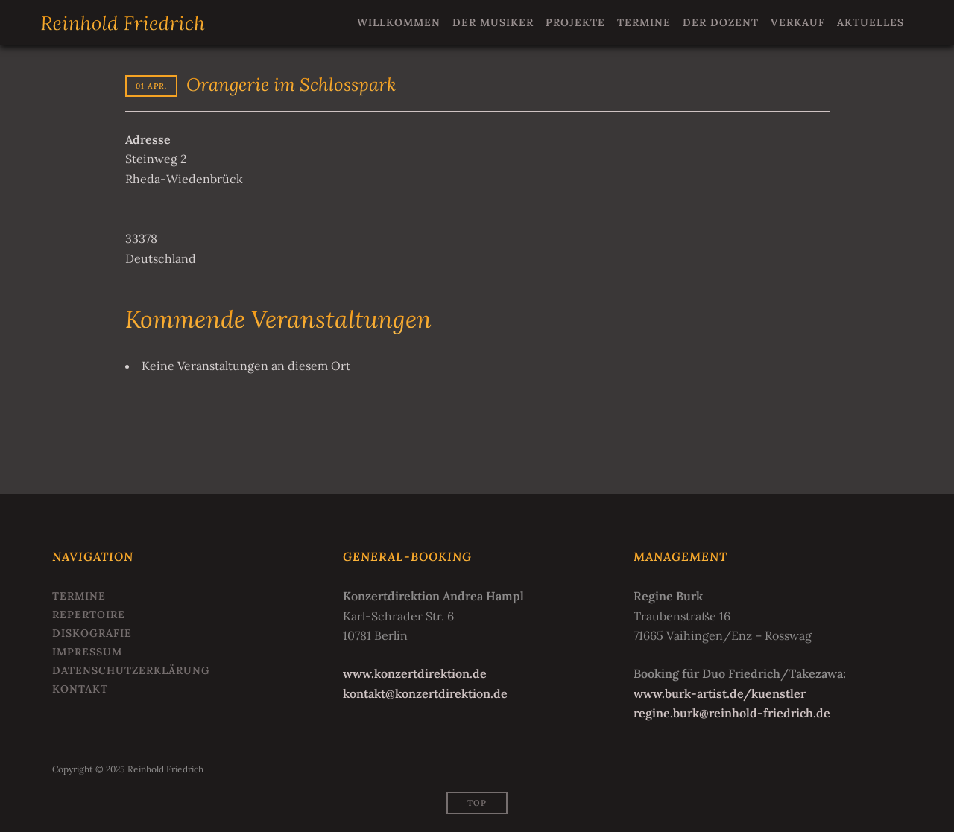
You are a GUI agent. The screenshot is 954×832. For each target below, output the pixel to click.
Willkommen (398, 22)
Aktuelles (870, 22)
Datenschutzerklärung (131, 670)
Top (477, 803)
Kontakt (80, 689)
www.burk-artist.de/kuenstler (720, 693)
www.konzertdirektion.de (415, 673)
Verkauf (798, 22)
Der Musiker (493, 22)
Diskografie (92, 633)
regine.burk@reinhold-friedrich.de (732, 712)
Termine (644, 22)
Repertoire (88, 614)
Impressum (87, 651)
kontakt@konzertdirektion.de (425, 693)
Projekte (575, 22)
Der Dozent (721, 22)
